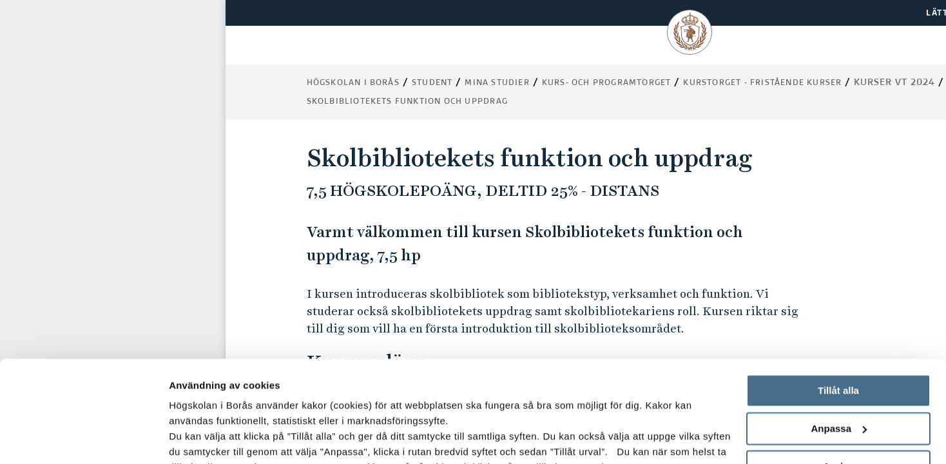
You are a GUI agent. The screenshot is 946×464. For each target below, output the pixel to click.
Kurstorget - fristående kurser (762, 83)
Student (432, 83)
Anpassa (839, 333)
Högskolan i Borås (353, 83)
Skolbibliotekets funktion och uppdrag (407, 101)
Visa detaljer (197, 438)
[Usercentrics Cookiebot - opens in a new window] (83, 439)
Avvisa (838, 370)
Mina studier (497, 83)
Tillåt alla (838, 295)
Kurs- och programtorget (606, 83)
